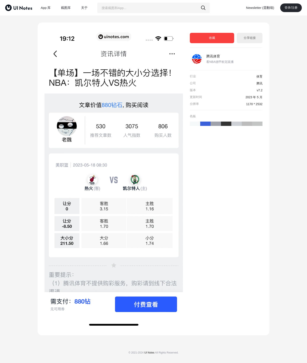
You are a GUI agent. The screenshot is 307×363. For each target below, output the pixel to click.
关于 (84, 8)
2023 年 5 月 (253, 97)
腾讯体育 (213, 56)
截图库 (66, 8)
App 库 (46, 8)
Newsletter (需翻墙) (260, 8)
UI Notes (149, 352)
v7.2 (259, 90)
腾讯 (259, 83)
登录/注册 (291, 7)
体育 (259, 76)
